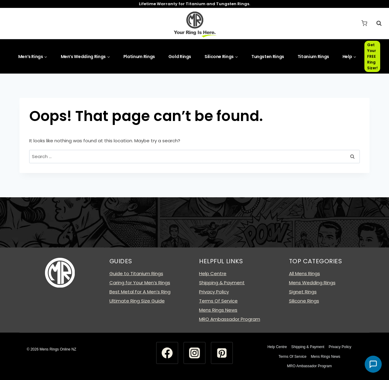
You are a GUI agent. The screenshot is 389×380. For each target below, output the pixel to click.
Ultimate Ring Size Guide (137, 301)
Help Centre (212, 273)
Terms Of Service (218, 301)
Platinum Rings (139, 57)
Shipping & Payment (222, 282)
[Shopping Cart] (364, 23)
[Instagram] (194, 353)
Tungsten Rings (267, 57)
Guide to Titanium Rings (136, 273)
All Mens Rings (304, 273)
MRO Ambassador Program (229, 319)
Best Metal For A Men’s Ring (139, 291)
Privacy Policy (214, 291)
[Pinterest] (222, 353)
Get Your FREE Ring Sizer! (372, 56)
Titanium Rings (313, 57)
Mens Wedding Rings (312, 282)
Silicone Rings (304, 301)
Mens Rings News (218, 310)
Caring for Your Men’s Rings (139, 282)
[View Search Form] (376, 23)
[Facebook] (167, 353)
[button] (373, 364)
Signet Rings (303, 291)
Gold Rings (179, 57)
